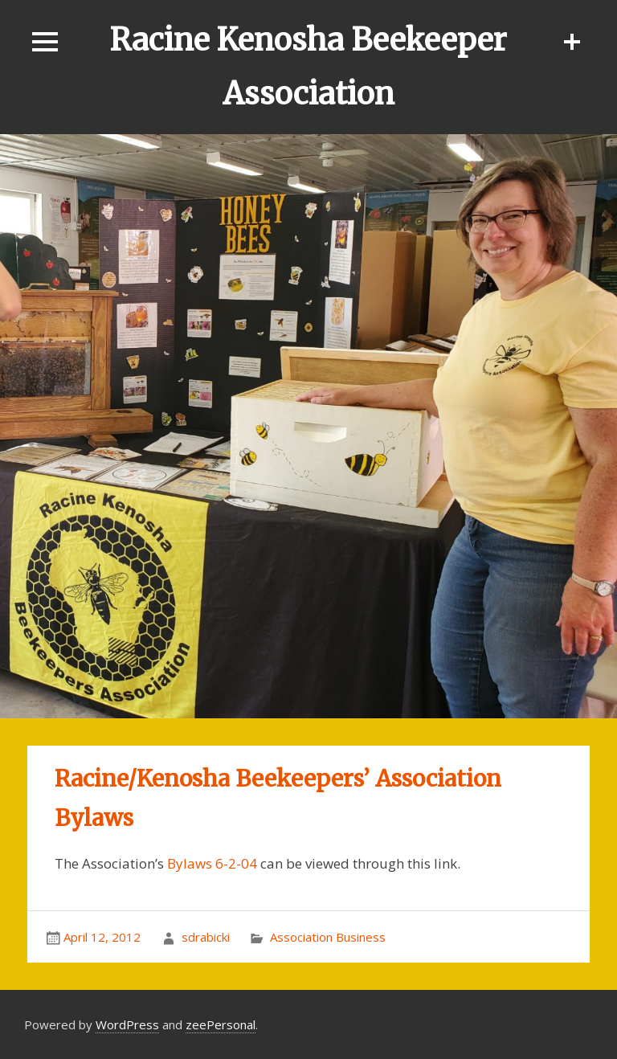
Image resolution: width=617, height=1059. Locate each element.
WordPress (127, 1024)
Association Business (328, 937)
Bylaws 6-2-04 (212, 863)
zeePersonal (220, 1024)
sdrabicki (206, 937)
